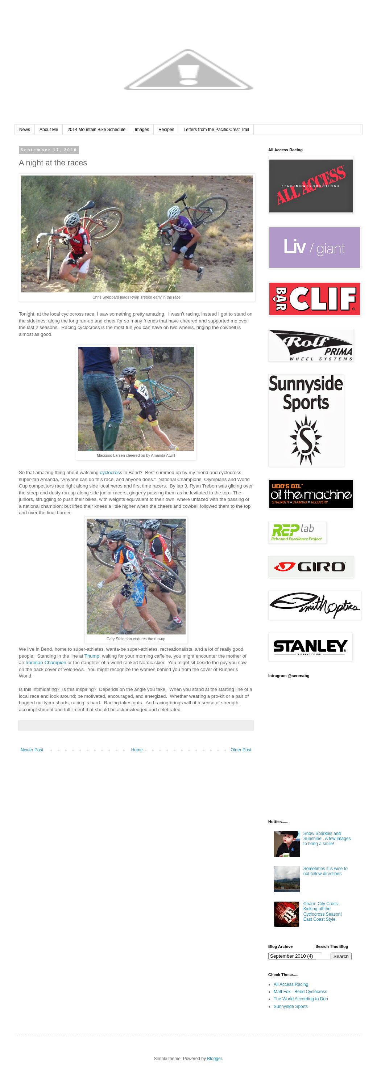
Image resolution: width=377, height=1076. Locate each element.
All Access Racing (291, 984)
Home (137, 749)
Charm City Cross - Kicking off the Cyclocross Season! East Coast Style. (322, 911)
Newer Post (32, 749)
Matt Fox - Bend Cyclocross (300, 991)
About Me (49, 129)
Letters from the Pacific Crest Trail (216, 129)
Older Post (241, 749)
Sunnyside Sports (291, 1006)
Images (142, 129)
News (24, 129)
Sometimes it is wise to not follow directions (325, 871)
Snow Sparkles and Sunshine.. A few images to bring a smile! (327, 839)
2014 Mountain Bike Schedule (96, 129)
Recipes (166, 129)
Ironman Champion (45, 662)
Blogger (214, 1058)
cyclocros (110, 472)
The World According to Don (301, 998)
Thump (91, 656)
